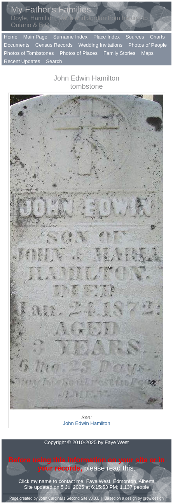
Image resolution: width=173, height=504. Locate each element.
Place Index (106, 37)
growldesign (153, 498)
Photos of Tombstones (29, 53)
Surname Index (70, 37)
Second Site (76, 498)
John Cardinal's (52, 498)
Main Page (35, 37)
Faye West (98, 481)
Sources (135, 37)
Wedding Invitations (100, 45)
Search (54, 61)
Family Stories (119, 53)
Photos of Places (78, 53)
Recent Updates (22, 61)
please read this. (109, 468)
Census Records (54, 45)
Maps (147, 53)
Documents (17, 45)
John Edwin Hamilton (86, 423)
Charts (157, 37)
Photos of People (147, 45)
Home (10, 37)
